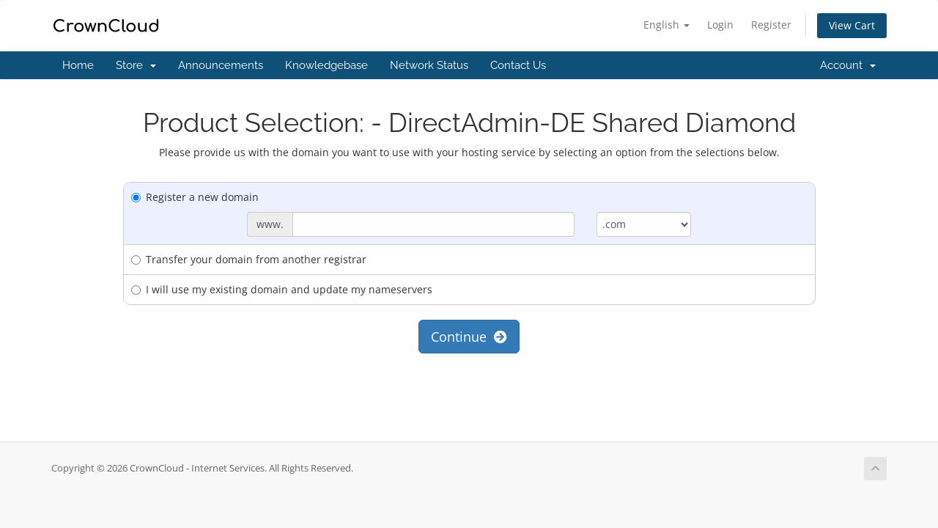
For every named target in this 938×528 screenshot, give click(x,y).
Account (848, 65)
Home (78, 65)
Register (771, 25)
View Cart (852, 25)
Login (720, 25)
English (666, 25)
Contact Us (518, 65)
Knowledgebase (326, 65)
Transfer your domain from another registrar (248, 259)
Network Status (429, 65)
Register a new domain (195, 197)
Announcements (220, 65)
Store (136, 65)
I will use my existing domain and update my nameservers (281, 289)
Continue (469, 336)
